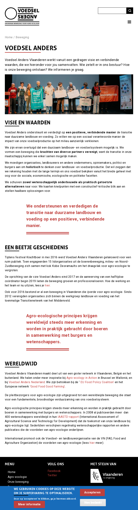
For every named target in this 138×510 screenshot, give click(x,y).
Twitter (52, 475)
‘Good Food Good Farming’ (47, 386)
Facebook (54, 471)
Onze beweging (18, 481)
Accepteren (92, 494)
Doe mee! (14, 487)
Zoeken (129, 10)
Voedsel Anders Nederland (27, 382)
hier (47, 285)
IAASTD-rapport (68, 417)
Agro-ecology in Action (81, 378)
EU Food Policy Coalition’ (97, 382)
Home (9, 37)
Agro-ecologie (17, 477)
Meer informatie (29, 506)
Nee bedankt (93, 504)
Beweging (22, 37)
